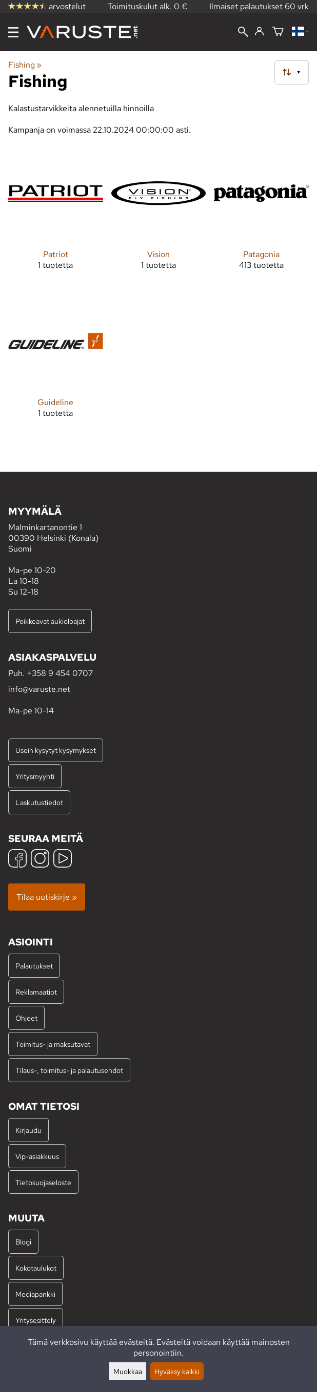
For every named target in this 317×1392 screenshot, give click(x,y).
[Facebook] (17, 859)
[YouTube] (62, 859)
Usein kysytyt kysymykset (55, 750)
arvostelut (47, 6)
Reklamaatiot (36, 992)
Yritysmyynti (34, 776)
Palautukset (34, 966)
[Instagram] (40, 859)
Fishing (25, 64)
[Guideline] (55, 364)
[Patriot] (55, 216)
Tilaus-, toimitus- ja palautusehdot (69, 1070)
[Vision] (158, 216)
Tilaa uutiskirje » (46, 897)
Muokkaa (127, 1371)
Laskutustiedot (39, 802)
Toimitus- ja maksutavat (52, 1044)
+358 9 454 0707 (60, 673)
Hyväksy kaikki (177, 1371)
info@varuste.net (39, 689)
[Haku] (243, 33)
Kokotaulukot (35, 1268)
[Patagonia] (261, 216)
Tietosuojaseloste (43, 1182)
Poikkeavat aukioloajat (50, 621)
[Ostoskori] (278, 32)
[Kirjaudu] (259, 32)
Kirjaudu (28, 1130)
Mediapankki (35, 1294)
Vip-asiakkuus (37, 1156)
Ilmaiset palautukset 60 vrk (259, 6)
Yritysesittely (35, 1320)
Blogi (23, 1242)
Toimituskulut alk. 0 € (148, 6)
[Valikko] (13, 32)
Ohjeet (26, 1018)
